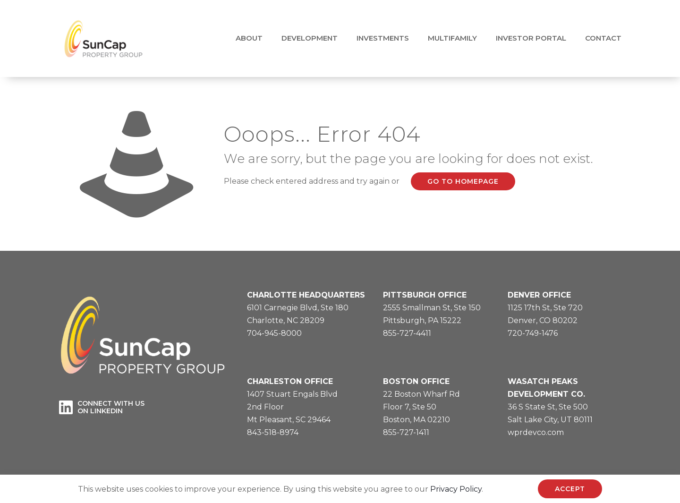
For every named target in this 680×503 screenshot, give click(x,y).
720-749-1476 (533, 333)
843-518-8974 (272, 432)
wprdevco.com (536, 432)
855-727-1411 (406, 432)
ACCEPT (570, 489)
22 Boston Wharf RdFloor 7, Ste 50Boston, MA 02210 (421, 407)
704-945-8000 (274, 333)
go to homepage (463, 181)
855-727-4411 (407, 333)
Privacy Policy (456, 489)
